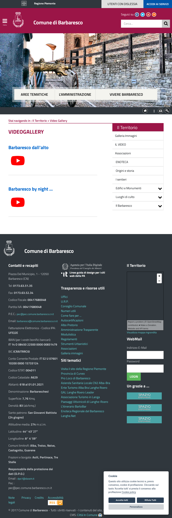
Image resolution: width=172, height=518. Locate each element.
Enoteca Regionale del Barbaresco (82, 411)
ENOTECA (121, 162)
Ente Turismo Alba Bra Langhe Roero (84, 387)
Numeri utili (68, 311)
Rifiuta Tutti (150, 500)
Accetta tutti (122, 500)
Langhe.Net (68, 416)
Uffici (64, 297)
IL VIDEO (120, 144)
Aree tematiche (34, 94)
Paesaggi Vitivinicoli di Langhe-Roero (84, 401)
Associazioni (122, 153)
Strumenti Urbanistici (74, 344)
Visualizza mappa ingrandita (142, 332)
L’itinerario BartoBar (73, 406)
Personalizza (136, 507)
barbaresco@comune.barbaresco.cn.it (37, 321)
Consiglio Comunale (73, 306)
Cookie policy (129, 492)
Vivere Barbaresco (126, 94)
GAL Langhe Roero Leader (77, 392)
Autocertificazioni (72, 320)
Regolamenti (69, 339)
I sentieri (120, 179)
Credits (39, 497)
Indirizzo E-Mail (137, 347)
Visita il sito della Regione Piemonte (83, 369)
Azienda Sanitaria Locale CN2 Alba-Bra (85, 383)
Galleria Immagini (125, 135)
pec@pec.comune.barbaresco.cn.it (35, 314)
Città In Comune (87, 515)
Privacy (26, 497)
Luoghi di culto (125, 197)
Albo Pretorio (69, 325)
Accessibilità (55, 497)
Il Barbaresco (124, 205)
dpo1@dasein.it (25, 479)
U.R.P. (65, 301)
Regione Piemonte (44, 3)
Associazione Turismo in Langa (80, 397)
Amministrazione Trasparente (79, 329)
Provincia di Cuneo (73, 373)
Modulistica (68, 334)
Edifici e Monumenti (128, 188)
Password (133, 361)
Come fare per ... (71, 315)
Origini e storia (124, 170)
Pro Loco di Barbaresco (75, 378)
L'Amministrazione (83, 110)
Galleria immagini (72, 353)
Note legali (11, 500)
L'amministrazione (75, 94)
